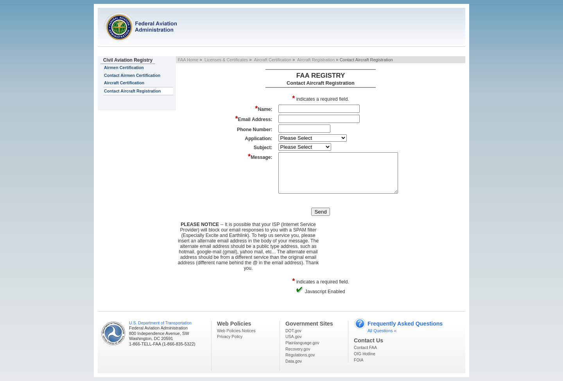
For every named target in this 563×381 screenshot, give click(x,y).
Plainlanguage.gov (302, 342)
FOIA (359, 360)
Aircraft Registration (316, 59)
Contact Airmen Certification (132, 75)
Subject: (263, 147)
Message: (260, 156)
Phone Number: (255, 129)
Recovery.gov (297, 349)
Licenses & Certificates (226, 59)
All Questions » (382, 330)
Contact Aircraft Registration (132, 91)
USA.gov (293, 336)
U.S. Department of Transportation (160, 322)
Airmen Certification (124, 67)
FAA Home (188, 59)
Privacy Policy (229, 336)
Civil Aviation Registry (127, 60)
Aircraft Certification (124, 82)
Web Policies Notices (236, 330)
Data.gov (293, 361)
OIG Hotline (364, 353)
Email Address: (253, 118)
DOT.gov (293, 330)
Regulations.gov (300, 355)
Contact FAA (365, 347)
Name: (263, 108)
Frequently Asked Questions (405, 323)
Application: (258, 138)
